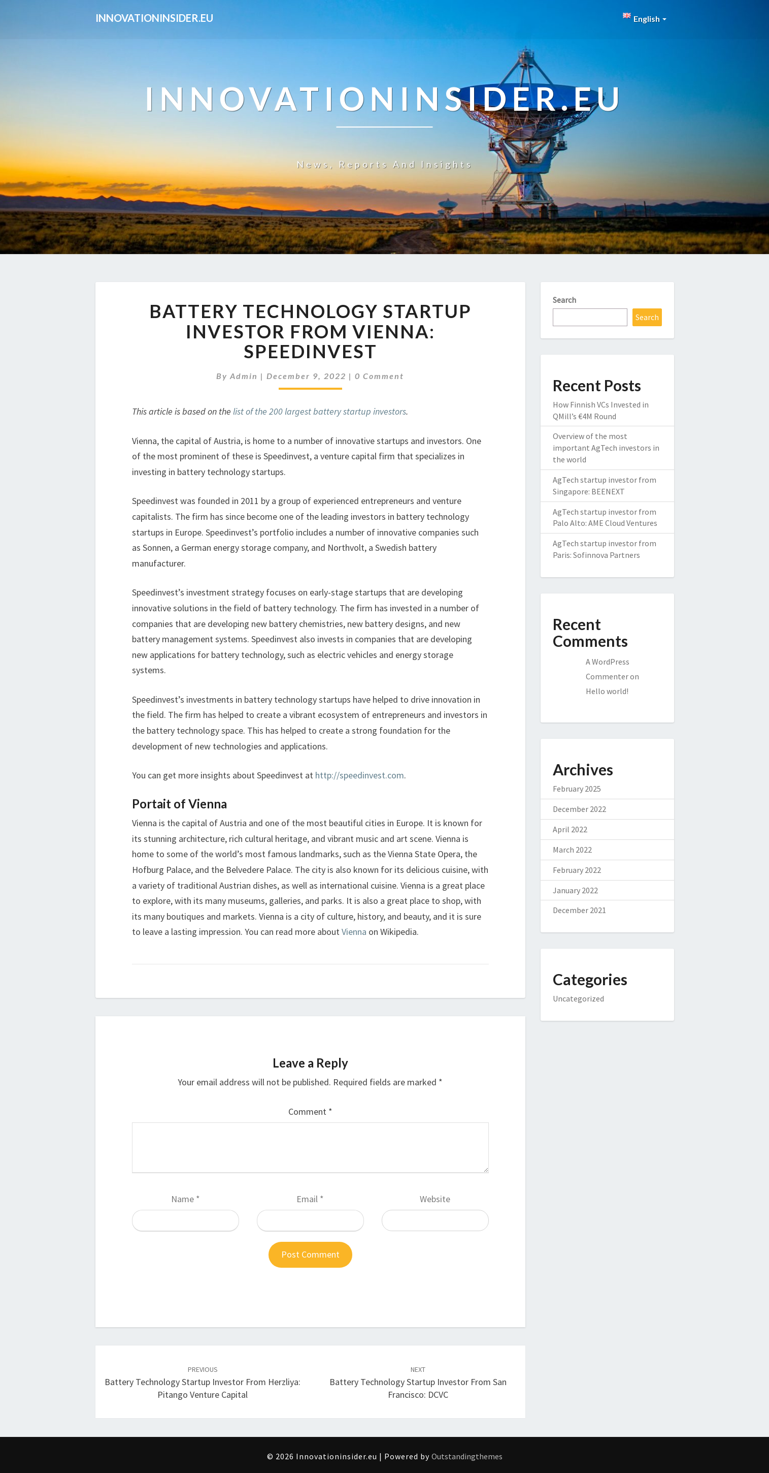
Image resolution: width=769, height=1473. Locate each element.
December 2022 (579, 809)
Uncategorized (578, 998)
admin (244, 376)
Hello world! (607, 691)
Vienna (354, 931)
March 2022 (572, 849)
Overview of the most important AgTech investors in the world (606, 447)
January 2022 (575, 890)
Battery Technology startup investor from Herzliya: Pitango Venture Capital (202, 1382)
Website (435, 1199)
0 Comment (379, 376)
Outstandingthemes (467, 1456)
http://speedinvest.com (359, 775)
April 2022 (570, 829)
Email (310, 1199)
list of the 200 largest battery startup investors (319, 411)
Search (564, 300)
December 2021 (579, 910)
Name (185, 1199)
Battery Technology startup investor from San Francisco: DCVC (418, 1382)
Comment (310, 1111)
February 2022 (577, 870)
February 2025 (577, 788)
